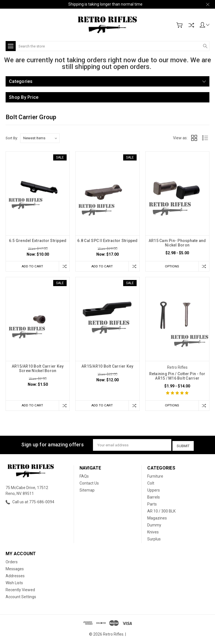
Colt (150, 482)
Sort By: (12, 138)
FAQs (84, 475)
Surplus (154, 538)
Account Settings (21, 596)
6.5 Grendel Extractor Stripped (38, 240)
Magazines (157, 517)
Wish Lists (14, 582)
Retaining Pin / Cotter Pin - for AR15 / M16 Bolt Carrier (177, 376)
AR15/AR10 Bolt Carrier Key (107, 366)
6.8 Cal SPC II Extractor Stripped (107, 240)
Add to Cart (31, 266)
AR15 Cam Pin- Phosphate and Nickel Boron (177, 242)
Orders (12, 561)
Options (170, 266)
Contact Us (89, 482)
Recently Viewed (20, 589)
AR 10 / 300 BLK (161, 510)
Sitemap (87, 489)
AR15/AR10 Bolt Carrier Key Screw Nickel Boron (38, 368)
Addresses (15, 575)
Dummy (154, 524)
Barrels (153, 496)
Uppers (153, 489)
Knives (153, 531)
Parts (152, 503)
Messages (15, 568)
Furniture (155, 475)
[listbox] (40, 138)
